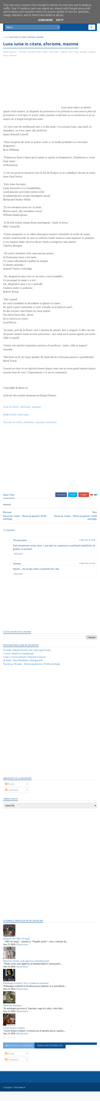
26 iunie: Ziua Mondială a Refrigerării (23, 670)
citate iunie (54, 54)
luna (77, 54)
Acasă (6, 39)
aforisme (23, 54)
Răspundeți (18, 564)
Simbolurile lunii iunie (16, 424)
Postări (10, 794)
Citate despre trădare (14, 1038)
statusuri (13, 57)
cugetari (64, 54)
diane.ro (22, 1097)
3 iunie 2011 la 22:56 (87, 573)
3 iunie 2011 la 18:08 (87, 550)
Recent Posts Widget (9, 1047)
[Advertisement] (32, 87)
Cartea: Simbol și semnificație (18, 663)
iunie (71, 54)
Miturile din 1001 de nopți (16, 948)
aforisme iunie (35, 54)
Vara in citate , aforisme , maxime (22, 416)
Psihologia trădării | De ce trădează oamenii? (26, 993)
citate (45, 54)
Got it (59, 20)
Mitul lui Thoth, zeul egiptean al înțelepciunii (26, 971)
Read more (23, 954)
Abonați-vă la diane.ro (19, 1055)
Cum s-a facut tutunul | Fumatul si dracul (24, 667)
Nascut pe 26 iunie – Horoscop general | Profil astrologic (32, 674)
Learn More (45, 20)
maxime (83, 54)
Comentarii (12, 800)
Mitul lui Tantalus (12, 1015)
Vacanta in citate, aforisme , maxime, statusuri (30, 432)
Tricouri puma (20, 550)
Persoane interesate (50, 1055)
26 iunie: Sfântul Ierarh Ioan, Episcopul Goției (27, 660)
